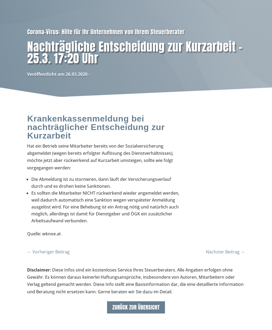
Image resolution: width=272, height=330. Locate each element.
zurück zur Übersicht (136, 307)
